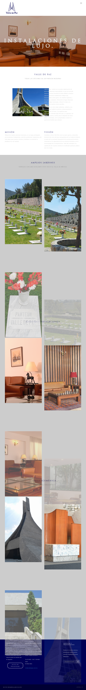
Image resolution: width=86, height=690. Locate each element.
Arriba (80, 687)
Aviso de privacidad (15, 665)
